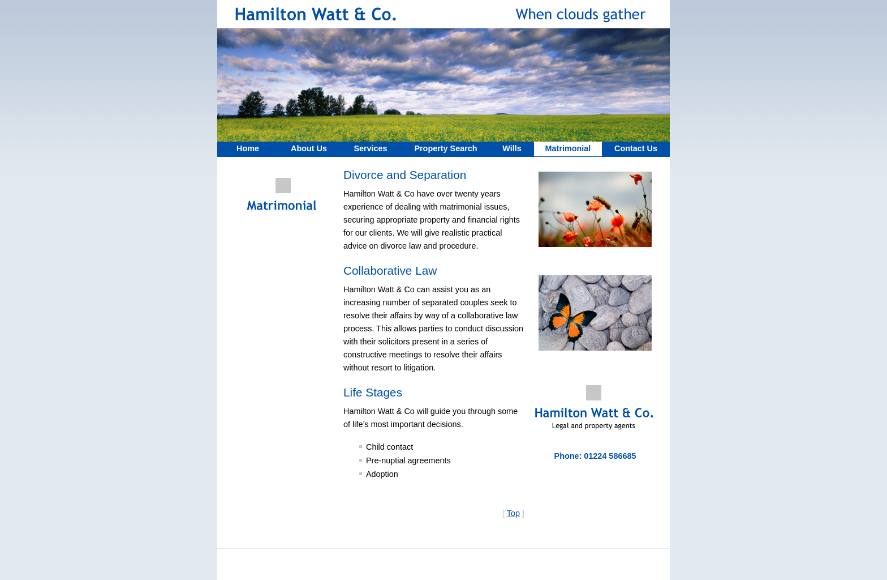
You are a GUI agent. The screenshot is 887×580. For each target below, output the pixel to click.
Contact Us (635, 148)
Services (370, 148)
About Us (309, 148)
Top (513, 513)
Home (247, 148)
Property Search (445, 148)
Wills (511, 148)
